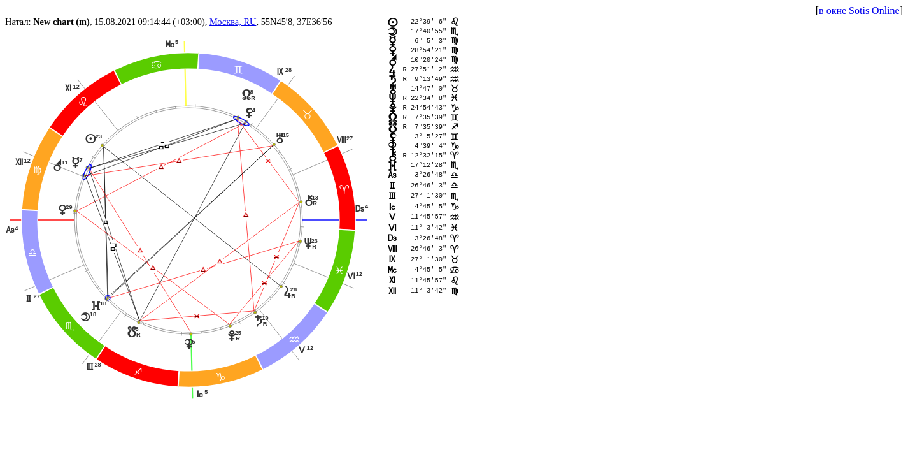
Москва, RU (233, 22)
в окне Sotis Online (859, 10)
